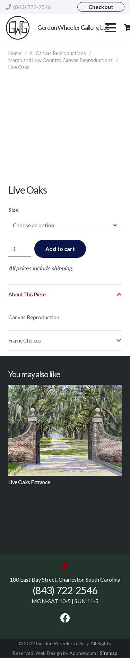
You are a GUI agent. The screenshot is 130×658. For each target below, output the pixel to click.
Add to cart (60, 248)
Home (14, 53)
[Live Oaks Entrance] (65, 430)
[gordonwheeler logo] (18, 28)
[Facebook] (65, 618)
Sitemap (109, 653)
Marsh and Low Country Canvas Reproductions (60, 60)
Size (13, 209)
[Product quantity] (19, 249)
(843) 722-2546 (65, 590)
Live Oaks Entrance (29, 481)
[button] (111, 27)
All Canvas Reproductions (57, 53)
